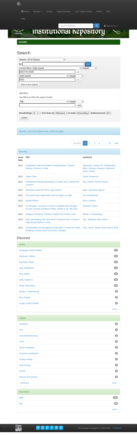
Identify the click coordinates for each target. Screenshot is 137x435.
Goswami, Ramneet (105, 168)
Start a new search (29, 84)
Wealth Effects (32, 200)
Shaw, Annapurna (91, 176)
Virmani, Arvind (101, 182)
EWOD (22, 371)
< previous (24, 383)
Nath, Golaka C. (26, 280)
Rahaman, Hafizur (27, 256)
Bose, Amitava (89, 200)
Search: (23, 59)
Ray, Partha (88, 182)
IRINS (99, 11)
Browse (37, 11)
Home (25, 11)
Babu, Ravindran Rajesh (94, 190)
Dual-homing (25, 365)
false (21, 398)
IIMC (108, 11)
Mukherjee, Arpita (90, 165)
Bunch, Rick (112, 227)
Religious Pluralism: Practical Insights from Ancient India (51, 214)
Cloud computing (26, 347)
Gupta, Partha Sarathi (29, 303)
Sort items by (48, 113)
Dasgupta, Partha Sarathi (30, 250)
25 (110, 143)
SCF (21, 330)
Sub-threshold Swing (28, 336)
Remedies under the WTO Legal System (44, 190)
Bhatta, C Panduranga (93, 214)
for (20, 64)
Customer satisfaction (29, 353)
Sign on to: (111, 26)
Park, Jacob (88, 227)
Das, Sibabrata (89, 219)
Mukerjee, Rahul (90, 206)
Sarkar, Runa (100, 227)
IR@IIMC (23, 42)
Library (49, 11)
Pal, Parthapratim (107, 165)
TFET (21, 342)
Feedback (117, 428)
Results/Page (25, 113)
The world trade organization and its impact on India (49, 195)
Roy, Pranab (24, 297)
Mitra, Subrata (89, 168)
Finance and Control (28, 377)
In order (72, 113)
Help (23, 19)
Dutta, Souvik (89, 171)
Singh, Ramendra (27, 285)
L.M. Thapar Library (83, 11)
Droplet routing (25, 359)
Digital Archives (64, 11)
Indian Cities (31, 176)
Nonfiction (23, 324)
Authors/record (98, 113)
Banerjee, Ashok (26, 262)
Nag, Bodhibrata (26, 268)
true (21, 403)
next (116, 143)
